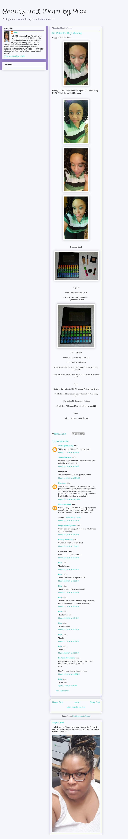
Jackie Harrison (64, 457)
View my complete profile (14, 56)
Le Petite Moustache (66, 658)
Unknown (62, 483)
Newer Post (57, 702)
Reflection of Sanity (73, 517)
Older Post (95, 702)
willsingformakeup (65, 446)
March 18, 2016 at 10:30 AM (69, 499)
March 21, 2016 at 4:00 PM (68, 569)
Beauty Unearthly (65, 540)
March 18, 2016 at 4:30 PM (68, 521)
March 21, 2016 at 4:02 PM (68, 606)
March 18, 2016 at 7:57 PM (68, 535)
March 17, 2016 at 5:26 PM (68, 452)
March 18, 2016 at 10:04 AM (69, 478)
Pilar (60, 563)
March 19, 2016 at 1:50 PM (68, 546)
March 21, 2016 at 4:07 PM (68, 630)
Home (76, 702)
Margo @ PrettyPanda (67, 526)
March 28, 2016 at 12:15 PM (69, 674)
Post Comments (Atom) (81, 716)
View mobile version (76, 707)
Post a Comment (62, 691)
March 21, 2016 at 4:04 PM (68, 618)
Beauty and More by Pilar (44, 11)
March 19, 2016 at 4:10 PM (68, 558)
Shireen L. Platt (64, 504)
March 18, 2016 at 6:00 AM (68, 466)
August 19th (58, 722)
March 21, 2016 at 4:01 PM (68, 593)
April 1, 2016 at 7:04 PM (67, 686)
